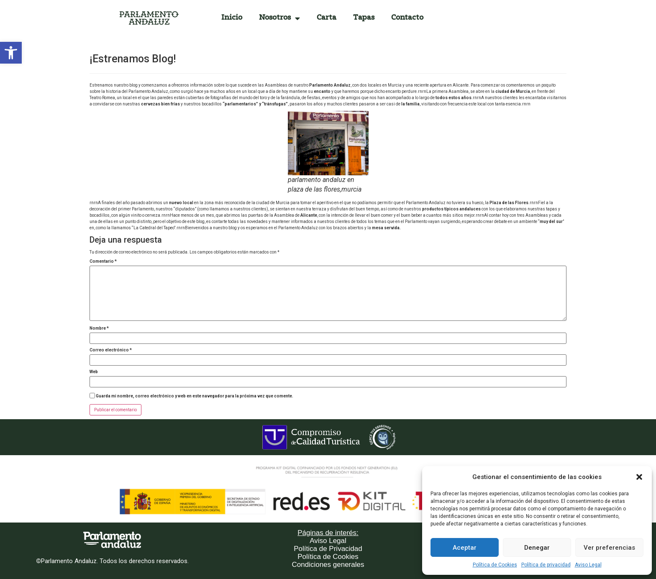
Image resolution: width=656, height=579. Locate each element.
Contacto (407, 17)
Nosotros (279, 18)
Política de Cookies (495, 565)
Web (94, 372)
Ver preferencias (609, 547)
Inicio (231, 17)
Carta (326, 17)
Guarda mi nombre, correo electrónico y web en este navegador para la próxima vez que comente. (194, 396)
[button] (11, 53)
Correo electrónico (111, 350)
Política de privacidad (546, 565)
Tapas (363, 17)
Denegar (537, 547)
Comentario (103, 261)
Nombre (99, 328)
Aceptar (465, 547)
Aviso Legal (588, 565)
